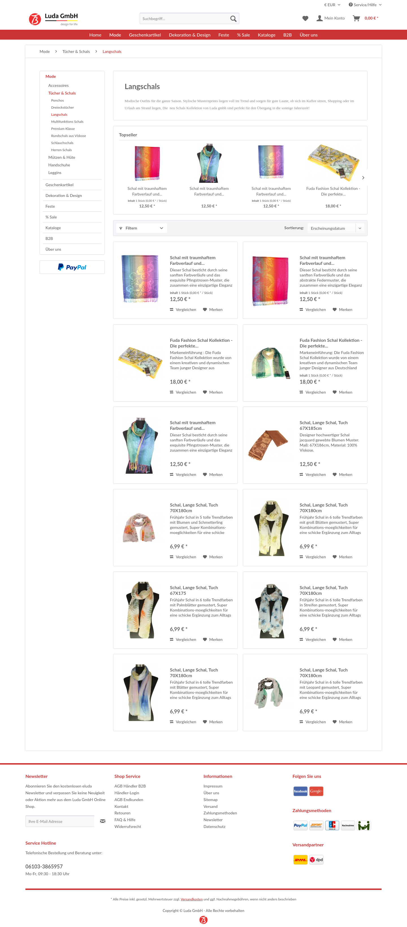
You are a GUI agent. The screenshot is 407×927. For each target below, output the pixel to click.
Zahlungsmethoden (220, 812)
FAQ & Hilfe (124, 819)
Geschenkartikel (59, 184)
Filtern (128, 228)
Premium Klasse (63, 128)
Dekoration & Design (64, 195)
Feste (50, 206)
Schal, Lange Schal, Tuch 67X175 (194, 590)
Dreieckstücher (62, 107)
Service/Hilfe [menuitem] (363, 4)
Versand (211, 806)
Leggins (54, 172)
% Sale (51, 216)
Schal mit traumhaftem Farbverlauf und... (147, 191)
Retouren (122, 812)
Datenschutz (215, 826)
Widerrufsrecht (127, 826)
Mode (51, 76)
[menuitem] (189, 18)
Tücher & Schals (62, 93)
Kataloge (53, 227)
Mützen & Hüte (61, 157)
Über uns (53, 249)
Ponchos (57, 100)
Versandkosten (192, 899)
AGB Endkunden (128, 799)
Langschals (59, 114)
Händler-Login (126, 792)
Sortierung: (294, 227)
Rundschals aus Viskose (68, 136)
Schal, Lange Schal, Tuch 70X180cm (194, 507)
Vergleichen (183, 309)
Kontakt (121, 806)
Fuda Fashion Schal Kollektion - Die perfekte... (333, 191)
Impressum (213, 786)
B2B (49, 238)
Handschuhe (59, 164)
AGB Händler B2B (130, 786)
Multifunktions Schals (67, 121)
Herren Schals (61, 150)
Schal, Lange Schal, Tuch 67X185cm (324, 425)
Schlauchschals (62, 143)
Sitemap (211, 799)
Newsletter (213, 819)
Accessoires (58, 85)
